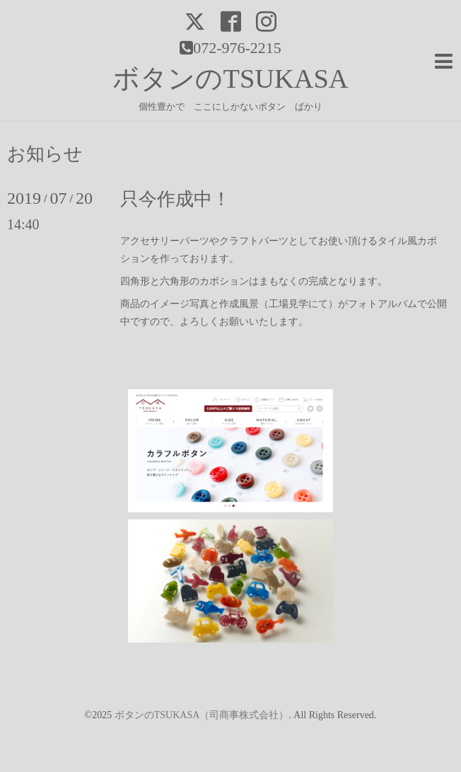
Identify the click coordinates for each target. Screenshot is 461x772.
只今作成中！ (175, 199)
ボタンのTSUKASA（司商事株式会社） (202, 715)
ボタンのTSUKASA (230, 78)
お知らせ (45, 154)
